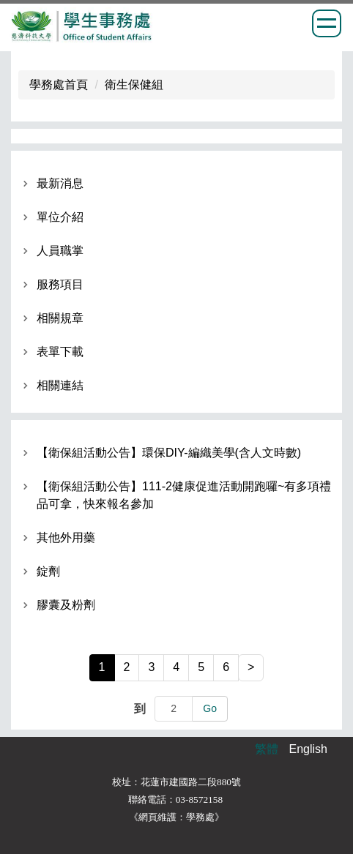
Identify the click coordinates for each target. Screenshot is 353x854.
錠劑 (48, 571)
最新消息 (60, 183)
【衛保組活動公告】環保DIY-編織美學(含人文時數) (169, 452)
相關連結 (60, 385)
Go (210, 708)
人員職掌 (60, 250)
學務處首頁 (58, 84)
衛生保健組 (134, 84)
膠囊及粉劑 (66, 605)
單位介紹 (60, 217)
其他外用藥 (66, 537)
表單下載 (60, 351)
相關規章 (60, 318)
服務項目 (60, 284)
